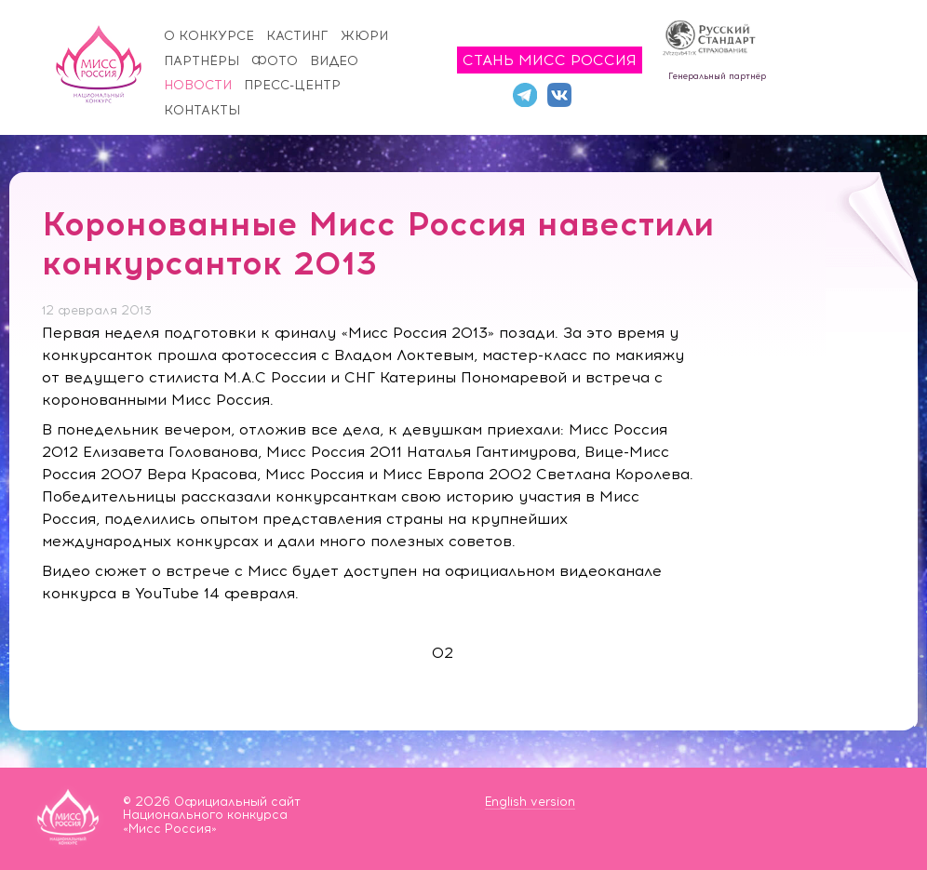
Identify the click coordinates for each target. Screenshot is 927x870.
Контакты (202, 110)
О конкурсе (209, 36)
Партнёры (201, 61)
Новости (198, 85)
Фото (274, 61)
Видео (334, 61)
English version (530, 802)
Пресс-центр (292, 85)
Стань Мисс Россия (550, 60)
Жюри (364, 36)
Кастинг (297, 36)
